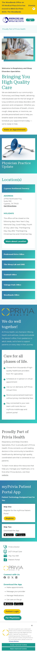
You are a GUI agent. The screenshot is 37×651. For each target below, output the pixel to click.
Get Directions (10, 206)
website (5, 475)
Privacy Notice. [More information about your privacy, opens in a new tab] (14, 641)
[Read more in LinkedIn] (16, 578)
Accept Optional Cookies (18, 645)
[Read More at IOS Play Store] (8, 604)
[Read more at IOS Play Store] (9, 534)
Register (10, 518)
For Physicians (13, 618)
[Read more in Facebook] (5, 578)
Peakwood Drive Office (14, 254)
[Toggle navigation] (30, 19)
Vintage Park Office (12, 285)
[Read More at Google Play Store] (18, 604)
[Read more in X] (12, 578)
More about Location (16, 241)
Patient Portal (14, 560)
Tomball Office (10, 275)
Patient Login (12, 611)
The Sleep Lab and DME (14, 264)
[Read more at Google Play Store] (20, 534)
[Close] (32, 626)
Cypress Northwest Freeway (16, 188)
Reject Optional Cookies (18, 648)
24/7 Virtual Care (15, 552)
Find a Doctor (14, 547)
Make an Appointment (14, 130)
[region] (18, 636)
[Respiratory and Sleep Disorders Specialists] (13, 20)
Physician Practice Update (16, 165)
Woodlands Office (11, 295)
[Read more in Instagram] (9, 578)
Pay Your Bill (14, 556)
